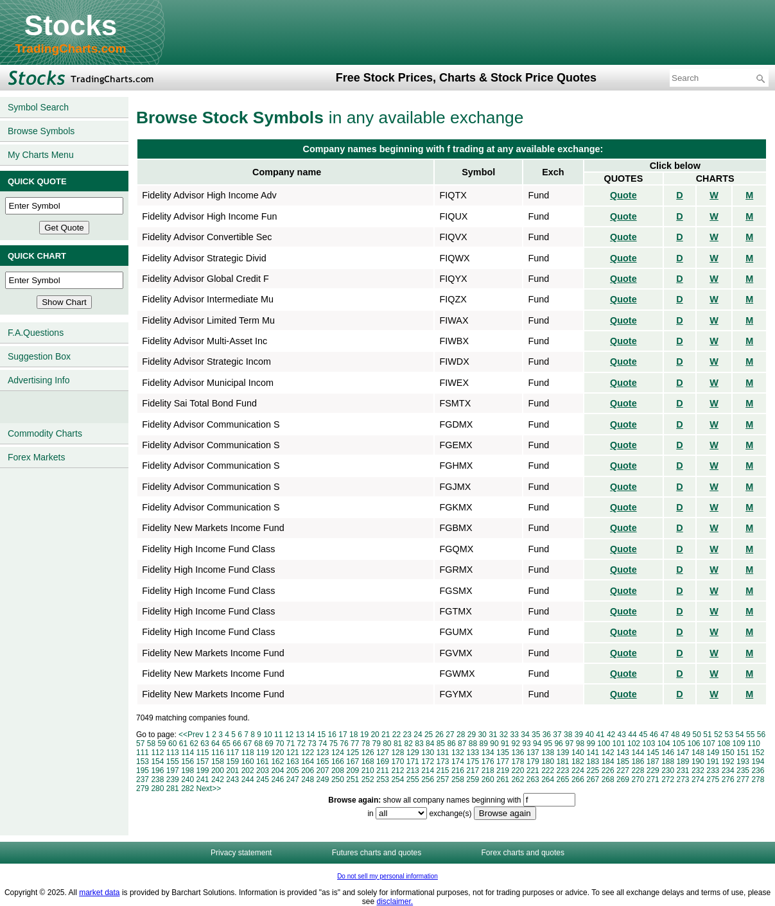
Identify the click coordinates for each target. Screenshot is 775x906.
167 (352, 761)
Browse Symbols (41, 131)
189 (683, 761)
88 (473, 743)
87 (462, 743)
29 (471, 734)
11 (278, 734)
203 (262, 770)
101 (619, 743)
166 (337, 761)
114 (187, 752)
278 (757, 779)
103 (648, 743)
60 (172, 743)
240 (187, 779)
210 (367, 770)
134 (488, 752)
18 (353, 734)
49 (686, 734)
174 (457, 761)
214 (427, 770)
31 (493, 734)
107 (708, 743)
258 (457, 779)
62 (194, 743)
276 (728, 779)
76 (344, 743)
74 (322, 743)
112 (157, 752)
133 (472, 752)
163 (292, 761)
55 (750, 734)
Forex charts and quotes (523, 852)
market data (99, 892)
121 (292, 752)
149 (712, 752)
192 (728, 761)
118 (247, 752)
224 (577, 770)
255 (412, 779)
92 (516, 743)
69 (269, 743)
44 (632, 734)
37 (557, 734)
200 (217, 770)
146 (667, 752)
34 (525, 734)
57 (140, 743)
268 (608, 779)
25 (428, 734)
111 (142, 752)
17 (342, 734)
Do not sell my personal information (387, 876)
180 (547, 761)
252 (367, 779)
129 (412, 752)
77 (355, 743)
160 (247, 761)
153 (142, 761)
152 (757, 752)
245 (262, 779)
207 (323, 770)
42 (611, 734)
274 (698, 779)
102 (633, 743)
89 (484, 743)
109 (739, 743)
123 (323, 752)
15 (321, 734)
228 (637, 770)
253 (382, 779)
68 (258, 743)
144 (637, 752)
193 (742, 761)
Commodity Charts (45, 433)
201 (232, 770)
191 (712, 761)
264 (547, 779)
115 (202, 752)
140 (577, 752)
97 (569, 743)
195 (142, 770)
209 (352, 770)
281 (172, 788)
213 (412, 770)
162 (277, 761)
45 (643, 734)
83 (419, 743)
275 (712, 779)
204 (277, 770)
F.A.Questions (36, 332)
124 (337, 752)
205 (292, 770)
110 (753, 743)
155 (172, 761)
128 (397, 752)
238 (157, 779)
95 (548, 743)
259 (472, 779)
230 (667, 770)
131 (443, 752)
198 (187, 770)
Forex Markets (36, 457)
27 (450, 734)
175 (472, 761)
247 (292, 779)
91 (505, 743)
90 (494, 743)
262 (517, 779)
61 (183, 743)
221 (533, 770)
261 (502, 779)
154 (157, 761)
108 (723, 743)
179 (533, 761)
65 (226, 743)
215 (443, 770)
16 (332, 734)
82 (409, 743)
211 (382, 770)
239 (172, 779)
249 (323, 779)
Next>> (209, 788)
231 (683, 770)
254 (397, 779)
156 (187, 761)
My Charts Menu (41, 155)
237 (142, 779)
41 (600, 734)
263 (533, 779)
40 (589, 734)
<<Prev (191, 734)
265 (563, 779)
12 (289, 734)
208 (337, 770)
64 (215, 743)
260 (488, 779)
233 (712, 770)
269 (622, 779)
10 (267, 734)
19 (364, 734)
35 (536, 734)
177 (502, 761)
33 (514, 734)
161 (262, 761)
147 (683, 752)
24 (418, 734)
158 (217, 761)
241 (202, 779)
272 (667, 779)
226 (608, 770)
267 (592, 779)
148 (698, 752)
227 (622, 770)
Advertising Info (39, 380)
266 (577, 779)
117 (232, 752)
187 (653, 761)
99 (591, 743)
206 (307, 770)
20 (374, 734)
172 (427, 761)
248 (307, 779)
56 (761, 734)
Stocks (70, 25)
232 (698, 770)
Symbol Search (38, 107)
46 (654, 734)
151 (742, 752)
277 (742, 779)
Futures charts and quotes (376, 852)
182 (577, 761)
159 (232, 761)
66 (236, 743)
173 (443, 761)
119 (262, 752)
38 (568, 734)
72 (301, 743)
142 (608, 752)
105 (678, 743)
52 (718, 734)
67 (247, 743)
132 (457, 752)
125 (352, 752)
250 (337, 779)
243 (232, 779)
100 (603, 743)
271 (653, 779)
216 (457, 770)
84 (430, 743)
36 (547, 734)
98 (580, 743)
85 (441, 743)
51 (707, 734)
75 (333, 743)
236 (757, 770)
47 (664, 734)
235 (742, 770)
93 (526, 743)
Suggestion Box (39, 356)
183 (592, 761)
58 (151, 743)
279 (142, 788)
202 (247, 770)
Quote (623, 195)
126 (367, 752)
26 (439, 734)
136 (517, 752)
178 (517, 761)
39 (579, 734)
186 (637, 761)
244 (247, 779)
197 (172, 770)
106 (693, 743)
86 (451, 743)
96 (558, 743)
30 (482, 734)
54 (739, 734)
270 (637, 779)
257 (443, 779)
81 (398, 743)
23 (407, 734)
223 (563, 770)
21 (385, 734)
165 (323, 761)
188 (667, 761)
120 (277, 752)
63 (204, 743)
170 (397, 761)
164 (307, 761)
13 (299, 734)
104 (663, 743)
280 (157, 788)
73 (312, 743)
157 (202, 761)
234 (728, 770)
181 (563, 761)
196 (157, 770)
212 (397, 770)
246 (277, 779)
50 (697, 734)
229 (653, 770)
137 (533, 752)
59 (161, 743)
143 (622, 752)
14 (310, 734)
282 (187, 788)
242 (217, 779)
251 (352, 779)
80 (387, 743)
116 (217, 752)
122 (307, 752)
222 (547, 770)
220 (517, 770)
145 (653, 752)
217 (472, 770)
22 (396, 734)
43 (622, 734)
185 (622, 761)
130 (427, 752)
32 (504, 734)
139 (563, 752)
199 (202, 770)
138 (547, 752)
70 (279, 743)
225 (592, 770)
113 (172, 752)
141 (592, 752)
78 (365, 743)
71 (290, 743)
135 (502, 752)
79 (376, 743)
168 (367, 761)
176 (488, 761)
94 (537, 743)
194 (757, 761)
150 (728, 752)
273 (683, 779)
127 (382, 752)
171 (412, 761)
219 (502, 770)
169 (382, 761)
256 (427, 779)
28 (461, 734)
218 (488, 770)
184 (608, 761)
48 (675, 734)
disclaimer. (395, 901)
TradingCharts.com (70, 48)
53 (729, 734)
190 (698, 761)
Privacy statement (241, 852)
